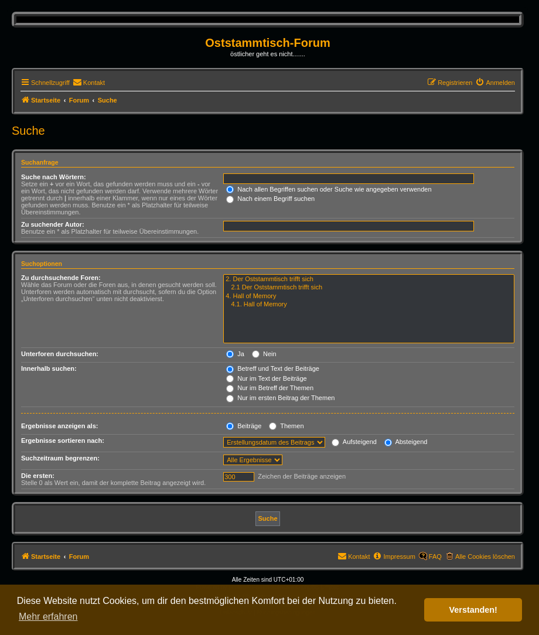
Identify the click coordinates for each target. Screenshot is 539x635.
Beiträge (243, 425)
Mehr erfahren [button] (48, 617)
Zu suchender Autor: (52, 224)
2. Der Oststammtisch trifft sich (368, 279)
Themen (286, 425)
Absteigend (406, 441)
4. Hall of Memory (368, 296)
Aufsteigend (354, 441)
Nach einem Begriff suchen (270, 198)
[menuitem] (89, 83)
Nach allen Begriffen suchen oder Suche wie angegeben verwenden (328, 189)
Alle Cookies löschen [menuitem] (485, 556)
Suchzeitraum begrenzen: (60, 458)
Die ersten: (37, 475)
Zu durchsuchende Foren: (61, 277)
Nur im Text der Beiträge (266, 378)
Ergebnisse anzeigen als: (59, 425)
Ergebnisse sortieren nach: (62, 440)
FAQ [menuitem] (435, 556)
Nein (264, 353)
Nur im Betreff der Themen (269, 387)
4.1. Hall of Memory (368, 305)
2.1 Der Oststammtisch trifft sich (368, 288)
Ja (235, 353)
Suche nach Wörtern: (53, 176)
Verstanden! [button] (473, 609)
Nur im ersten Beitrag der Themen (280, 397)
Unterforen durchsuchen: (59, 353)
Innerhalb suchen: (49, 368)
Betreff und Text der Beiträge (272, 368)
